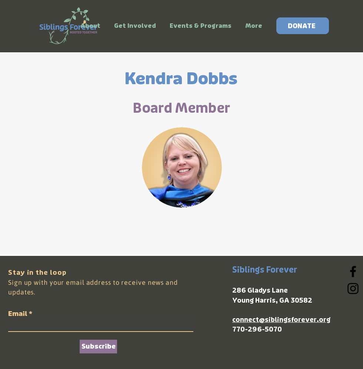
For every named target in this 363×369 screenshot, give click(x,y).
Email (17, 313)
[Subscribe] (98, 346)
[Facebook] (353, 271)
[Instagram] (353, 288)
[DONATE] (302, 25)
